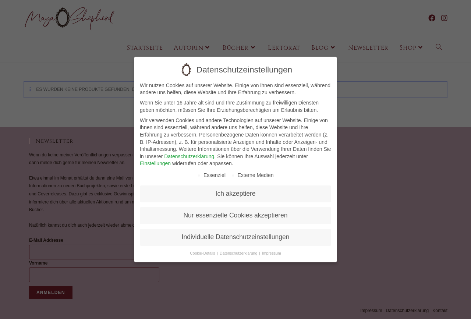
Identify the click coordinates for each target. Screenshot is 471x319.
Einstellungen (155, 159)
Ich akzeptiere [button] (236, 189)
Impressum (271, 249)
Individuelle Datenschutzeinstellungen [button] (236, 233)
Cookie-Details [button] (203, 249)
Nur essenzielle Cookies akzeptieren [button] (235, 211)
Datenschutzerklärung (189, 152)
